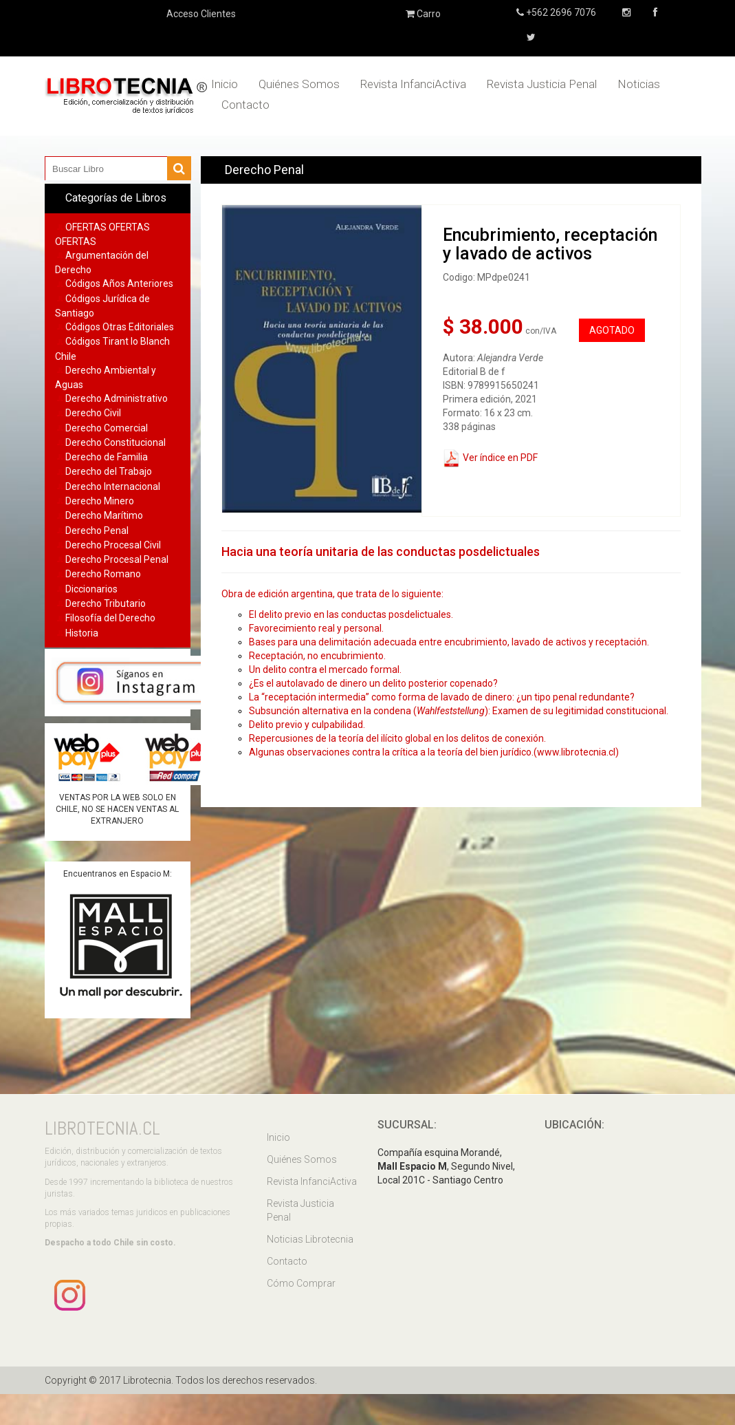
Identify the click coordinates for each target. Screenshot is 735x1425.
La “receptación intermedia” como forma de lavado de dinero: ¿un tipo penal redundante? (443, 697)
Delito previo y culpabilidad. (307, 724)
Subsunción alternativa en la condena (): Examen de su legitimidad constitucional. (459, 710)
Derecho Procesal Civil (113, 544)
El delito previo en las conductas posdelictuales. (352, 614)
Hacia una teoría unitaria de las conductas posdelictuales (380, 551)
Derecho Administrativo (116, 398)
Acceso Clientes (201, 13)
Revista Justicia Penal (542, 84)
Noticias (638, 84)
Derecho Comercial (106, 427)
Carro (423, 13)
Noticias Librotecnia (310, 1239)
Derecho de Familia (106, 456)
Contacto (245, 104)
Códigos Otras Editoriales (119, 326)
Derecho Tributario (105, 603)
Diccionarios (91, 588)
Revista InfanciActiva (413, 84)
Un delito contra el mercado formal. (326, 669)
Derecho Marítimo (104, 515)
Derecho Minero (99, 500)
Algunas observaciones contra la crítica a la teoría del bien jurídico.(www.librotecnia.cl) (434, 752)
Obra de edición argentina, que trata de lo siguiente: (332, 593)
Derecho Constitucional (115, 442)
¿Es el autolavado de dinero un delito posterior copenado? (374, 683)
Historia (81, 633)
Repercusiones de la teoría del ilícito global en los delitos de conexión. (397, 738)
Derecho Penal (97, 530)
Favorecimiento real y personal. (317, 628)
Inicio (224, 84)
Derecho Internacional (112, 486)
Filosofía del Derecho (110, 617)
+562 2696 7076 (560, 12)
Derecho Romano (103, 573)
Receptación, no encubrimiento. (318, 655)
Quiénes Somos (299, 84)
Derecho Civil (93, 412)
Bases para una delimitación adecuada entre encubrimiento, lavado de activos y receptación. (450, 641)
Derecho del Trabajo (108, 471)
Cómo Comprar (301, 1283)
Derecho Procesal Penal (116, 559)
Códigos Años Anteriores (119, 283)
